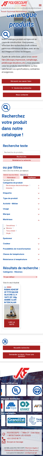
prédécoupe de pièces (12, 63)
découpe (11, 60)
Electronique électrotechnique (17, 11)
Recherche (21, 157)
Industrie (9, 188)
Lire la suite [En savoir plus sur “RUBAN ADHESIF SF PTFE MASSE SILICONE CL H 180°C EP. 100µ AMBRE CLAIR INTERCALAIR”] (11, 323)
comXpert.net (30, 453)
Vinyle (8, 233)
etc (23, 63)
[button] (40, 5)
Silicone (9, 228)
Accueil (3, 11)
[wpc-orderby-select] (20, 277)
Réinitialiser (11, 177)
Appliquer (32, 177)
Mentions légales (31, 448)
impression (20, 60)
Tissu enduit (10, 231)
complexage (31, 60)
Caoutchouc (10, 225)
